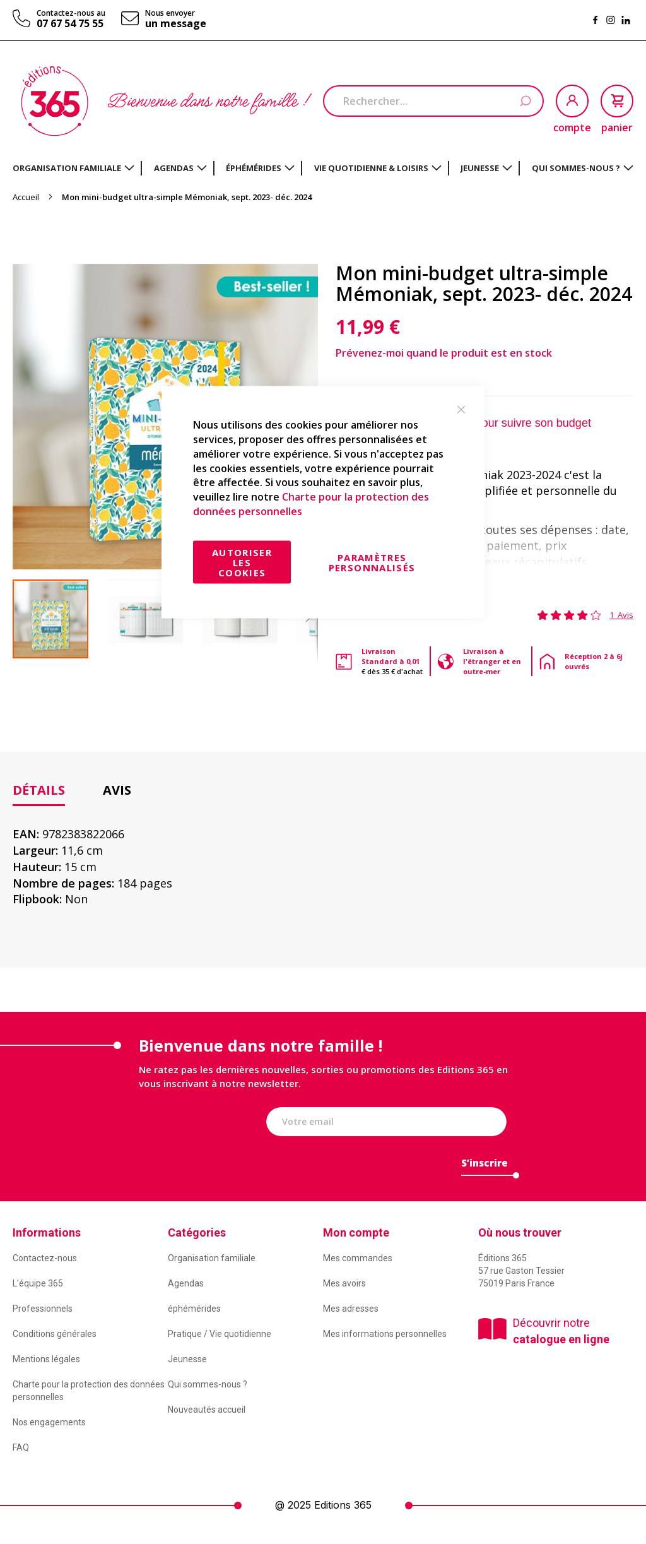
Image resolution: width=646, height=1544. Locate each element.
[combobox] (433, 101)
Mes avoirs (344, 1283)
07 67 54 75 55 (70, 23)
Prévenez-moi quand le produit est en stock (444, 353)
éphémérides (194, 1308)
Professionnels (43, 1308)
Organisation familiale (211, 1258)
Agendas (186, 1283)
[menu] (323, 168)
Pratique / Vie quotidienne (219, 1334)
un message (175, 23)
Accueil (26, 197)
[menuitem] (73, 168)
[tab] (39, 790)
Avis (117, 790)
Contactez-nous (45, 1258)
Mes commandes (357, 1258)
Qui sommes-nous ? (207, 1384)
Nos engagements (49, 1422)
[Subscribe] (484, 1166)
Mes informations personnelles (385, 1334)
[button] (154, 619)
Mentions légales (46, 1359)
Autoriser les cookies (242, 561)
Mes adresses (351, 1308)
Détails (39, 790)
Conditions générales (55, 1334)
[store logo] (55, 101)
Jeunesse (187, 1359)
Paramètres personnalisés (372, 561)
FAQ (21, 1447)
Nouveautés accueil (206, 1409)
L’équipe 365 (38, 1283)
